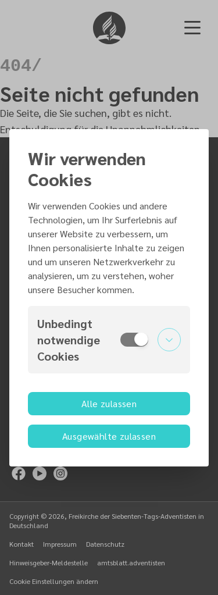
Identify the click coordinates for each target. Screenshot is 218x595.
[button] (109, 339)
